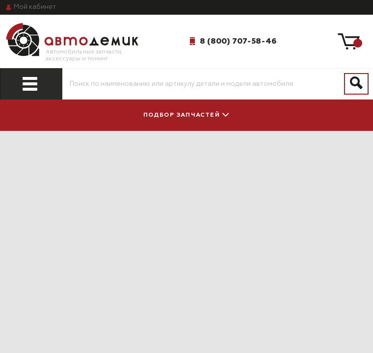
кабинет (35, 7)
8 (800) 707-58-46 (238, 41)
